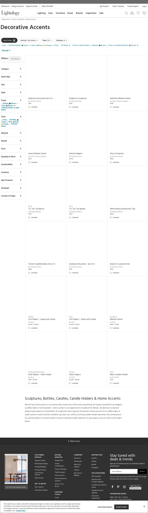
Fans (50, 13)
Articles (94, 449)
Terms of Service (128, 470)
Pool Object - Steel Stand (44, 365)
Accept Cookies (121, 507)
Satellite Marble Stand (121, 97)
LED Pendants (96, 467)
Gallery (94, 452)
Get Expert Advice (41, 481)
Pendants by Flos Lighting (97, 482)
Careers (76, 460)
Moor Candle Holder (120, 365)
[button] (36, 45)
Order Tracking (118, 6)
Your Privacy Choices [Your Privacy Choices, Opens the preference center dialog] (105, 507)
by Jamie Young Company (120, 99)
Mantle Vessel (117, 311)
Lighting (41, 13)
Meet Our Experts (77, 456)
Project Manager (60, 460)
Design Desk (59, 451)
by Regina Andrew (39, 207)
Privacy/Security (40, 460)
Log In (144, 6)
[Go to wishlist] (138, 13)
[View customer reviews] (135, 478)
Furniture (60, 13)
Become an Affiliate (78, 465)
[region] (74, 506)
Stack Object (78, 365)
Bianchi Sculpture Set (121, 258)
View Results (20, 59)
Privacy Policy (115, 470)
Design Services (18, 6)
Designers (95, 458)
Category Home (5, 19)
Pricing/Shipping (40, 457)
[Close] (144, 506)
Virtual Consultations (59, 455)
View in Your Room (59, 476)
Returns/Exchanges (41, 454)
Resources (58, 491)
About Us (77, 449)
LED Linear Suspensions (96, 487)
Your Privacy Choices (39, 465)
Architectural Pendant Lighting (97, 471)
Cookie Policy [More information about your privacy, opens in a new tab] (20, 510)
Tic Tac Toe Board (80, 204)
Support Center (32, 6)
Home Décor (21, 19)
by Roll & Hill (115, 368)
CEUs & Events (60, 466)
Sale (101, 13)
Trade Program (133, 6)
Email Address (117, 462)
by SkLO (36, 314)
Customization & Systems (60, 470)
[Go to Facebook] (113, 477)
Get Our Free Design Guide (16, 477)
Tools (57, 488)
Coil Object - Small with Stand (85, 311)
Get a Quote (39, 478)
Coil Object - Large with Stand (46, 311)
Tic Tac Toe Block (41, 204)
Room (70, 13)
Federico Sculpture (81, 97)
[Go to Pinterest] (119, 477)
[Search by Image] (132, 13)
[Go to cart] (144, 12)
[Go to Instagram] (125, 477)
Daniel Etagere (78, 150)
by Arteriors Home (39, 99)
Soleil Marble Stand (42, 150)
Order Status (39, 468)
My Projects (104, 6)
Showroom (5, 6)
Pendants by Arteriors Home (99, 476)
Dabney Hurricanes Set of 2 (45, 97)
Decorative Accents (30, 19)
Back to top (74, 432)
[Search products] (126, 13)
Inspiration (91, 13)
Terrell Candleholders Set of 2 (46, 258)
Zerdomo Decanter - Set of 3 (85, 258)
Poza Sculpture (118, 150)
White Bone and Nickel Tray (124, 204)
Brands (79, 13)
